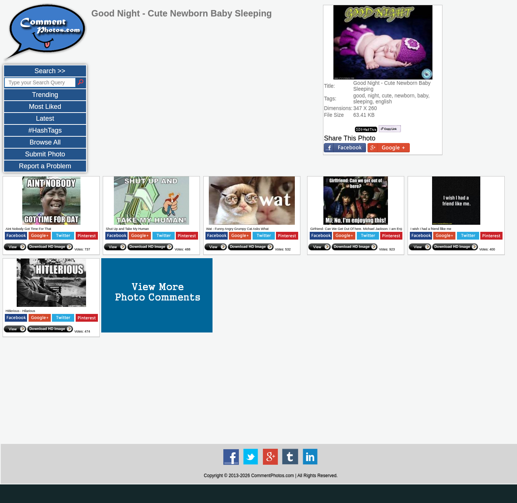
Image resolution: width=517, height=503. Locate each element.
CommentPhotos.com (272, 475)
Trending (45, 94)
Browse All (44, 142)
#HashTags (45, 130)
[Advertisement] (270, 391)
